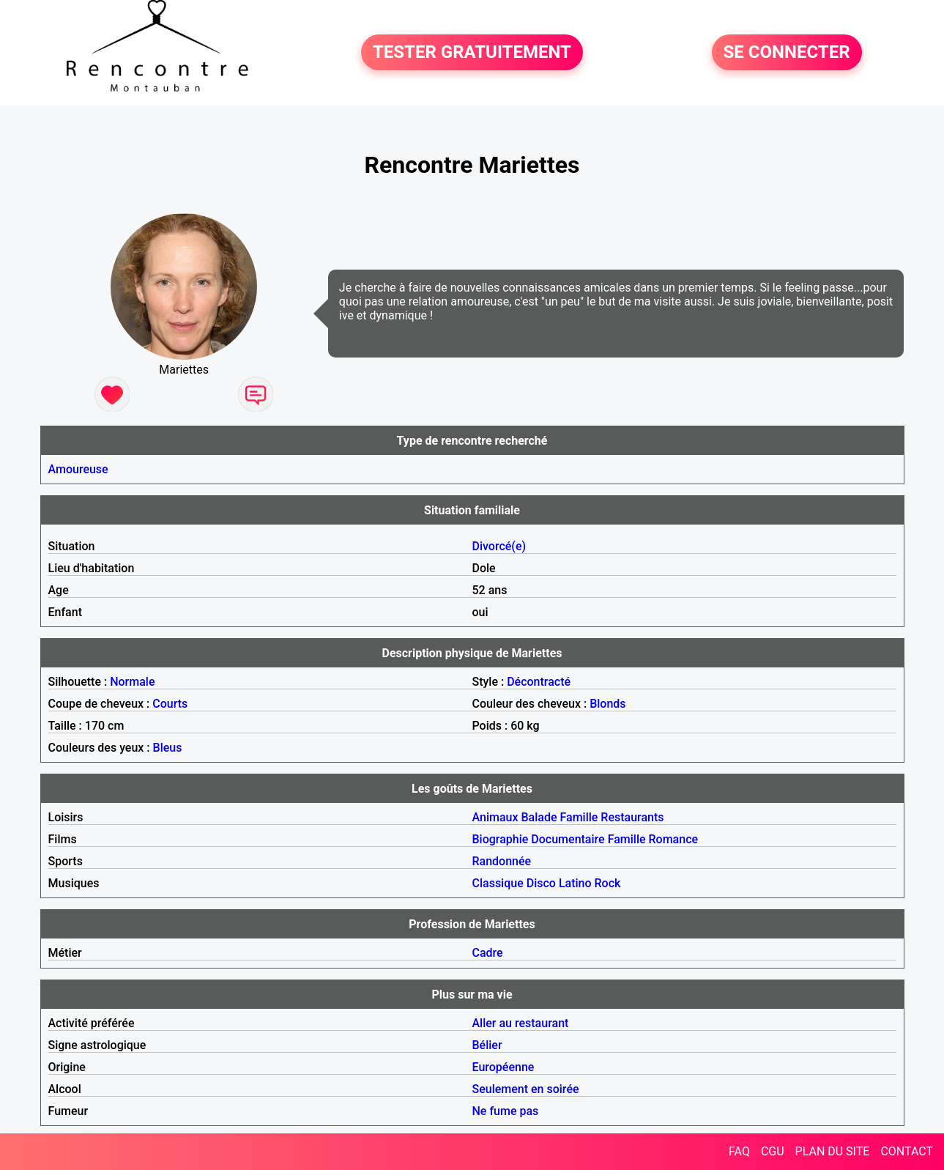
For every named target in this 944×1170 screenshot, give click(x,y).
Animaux (495, 817)
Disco (541, 883)
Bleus (167, 748)
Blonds (607, 704)
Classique (498, 883)
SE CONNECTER (787, 52)
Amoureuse (78, 469)
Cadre (487, 953)
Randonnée (502, 861)
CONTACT (906, 1151)
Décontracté (539, 682)
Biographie (500, 839)
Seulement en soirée (525, 1089)
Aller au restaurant (520, 1023)
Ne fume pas (505, 1111)
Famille (579, 817)
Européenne (503, 1067)
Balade (539, 817)
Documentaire (567, 839)
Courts (169, 704)
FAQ (739, 1151)
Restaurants (632, 817)
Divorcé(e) (499, 546)
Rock (608, 883)
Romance (674, 839)
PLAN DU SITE (832, 1151)
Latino (575, 883)
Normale (132, 682)
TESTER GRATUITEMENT (472, 52)
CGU (772, 1151)
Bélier (487, 1045)
